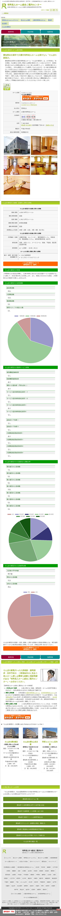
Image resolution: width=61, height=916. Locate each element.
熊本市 (45, 889)
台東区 (14, 874)
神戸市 (16, 889)
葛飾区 (14, 871)
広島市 (33, 889)
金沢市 (27, 889)
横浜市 (30, 878)
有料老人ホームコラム (30, 858)
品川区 (30, 871)
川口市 (30, 882)
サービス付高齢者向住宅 (30, 897)
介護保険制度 (53, 858)
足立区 (37, 867)
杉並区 (47, 871)
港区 (54, 874)
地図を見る (49, 125)
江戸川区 (55, 867)
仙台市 (13, 886)
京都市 (53, 886)
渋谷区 (35, 871)
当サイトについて (35, 861)
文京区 (49, 874)
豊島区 (32, 874)
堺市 (42, 886)
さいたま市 (23, 882)
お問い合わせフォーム (39, 904)
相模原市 (47, 878)
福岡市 (39, 889)
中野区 (38, 874)
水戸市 (54, 882)
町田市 (18, 878)
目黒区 (6, 878)
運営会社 (44, 861)
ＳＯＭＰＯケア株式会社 (29, 105)
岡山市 (22, 889)
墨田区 (53, 871)
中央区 (20, 874)
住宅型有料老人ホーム (48, 693)
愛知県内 (10, 697)
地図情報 (50, 32)
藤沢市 (41, 878)
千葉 (17, 882)
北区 (19, 871)
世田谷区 (7, 874)
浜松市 (32, 886)
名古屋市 (19, 886)
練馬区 (44, 874)
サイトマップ (52, 861)
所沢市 (36, 882)
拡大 (56, 10)
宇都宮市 (42, 882)
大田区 (8, 871)
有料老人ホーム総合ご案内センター (24, 6)
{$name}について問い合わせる (35, 98)
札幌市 (8, 886)
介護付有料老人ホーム (33, 693)
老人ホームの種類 (43, 858)
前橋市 (49, 882)
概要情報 (11, 32)
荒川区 (43, 867)
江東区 (24, 871)
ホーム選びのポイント (11, 861)
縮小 (51, 10)
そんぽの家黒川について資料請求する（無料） (31, 263)
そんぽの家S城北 (11, 742)
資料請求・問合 (9, 911)
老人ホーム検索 (17, 858)
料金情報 (30, 32)
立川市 (24, 878)
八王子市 (12, 878)
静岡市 (26, 886)
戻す (54, 10)
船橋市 (12, 882)
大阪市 (37, 886)
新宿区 (41, 871)
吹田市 (47, 886)
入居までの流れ (23, 861)
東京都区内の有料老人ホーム (26, 867)
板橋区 (49, 867)
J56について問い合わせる (17, 717)
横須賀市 (54, 878)
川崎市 (35, 878)
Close (58, 910)
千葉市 (6, 882)
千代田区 (26, 874)
